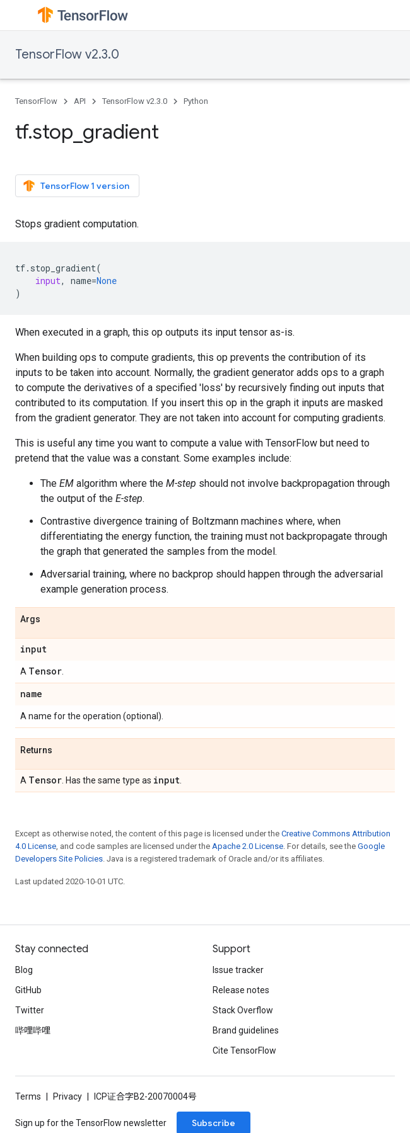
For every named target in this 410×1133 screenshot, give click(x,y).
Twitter (29, 1010)
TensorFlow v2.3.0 (67, 54)
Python (196, 101)
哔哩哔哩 (32, 1030)
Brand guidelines (246, 1030)
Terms (28, 1096)
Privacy (67, 1096)
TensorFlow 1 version (76, 185)
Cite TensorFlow (244, 1050)
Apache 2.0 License (247, 846)
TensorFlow (36, 101)
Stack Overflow (243, 1010)
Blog (24, 970)
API (80, 101)
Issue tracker (238, 970)
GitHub (28, 990)
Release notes (241, 990)
